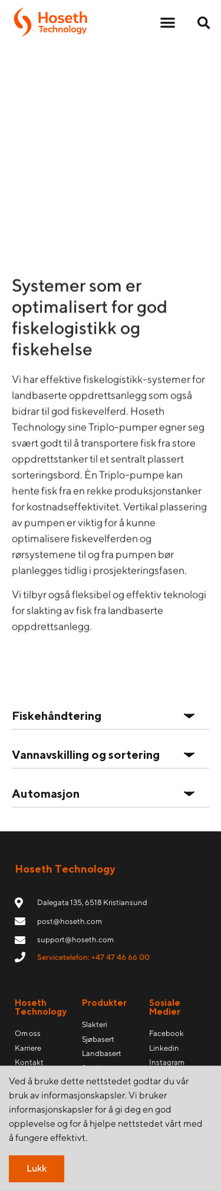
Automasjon (46, 793)
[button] (168, 22)
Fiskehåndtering (56, 715)
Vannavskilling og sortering (86, 754)
